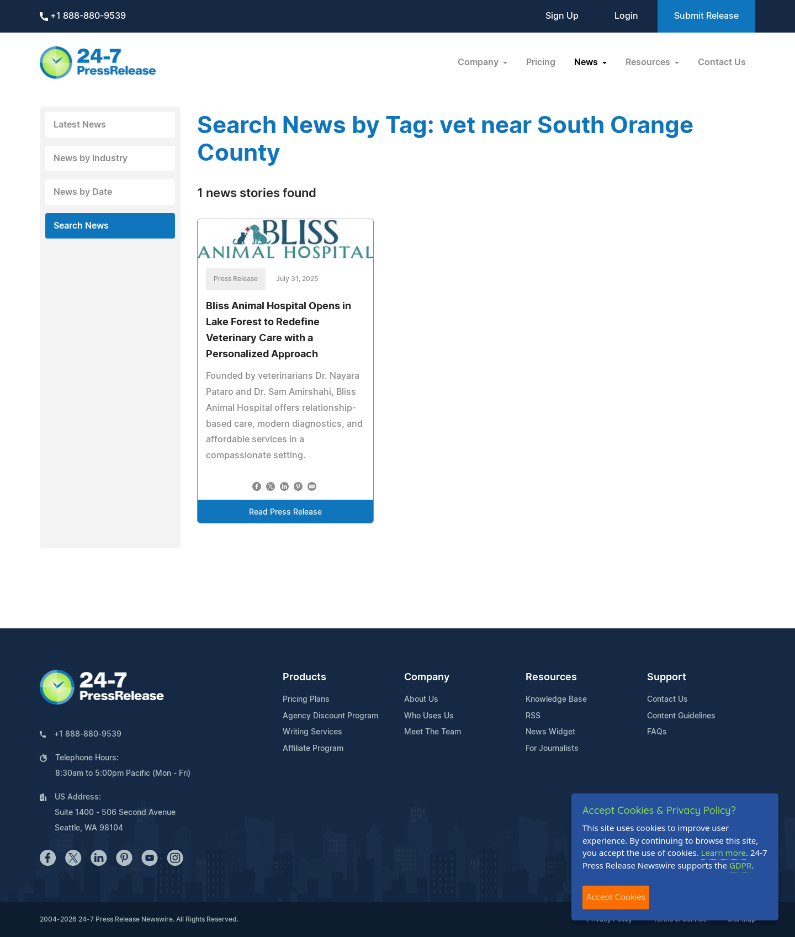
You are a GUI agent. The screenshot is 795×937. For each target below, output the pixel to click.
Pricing (540, 62)
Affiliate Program (313, 749)
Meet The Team (432, 732)
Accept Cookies (615, 897)
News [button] (587, 62)
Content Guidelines (681, 716)
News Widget (550, 732)
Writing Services (312, 732)
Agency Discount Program (330, 716)
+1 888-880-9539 (83, 16)
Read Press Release (285, 512)
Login (626, 16)
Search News (81, 225)
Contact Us (722, 62)
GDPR (740, 865)
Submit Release (706, 16)
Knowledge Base (556, 699)
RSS (533, 716)
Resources (551, 677)
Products (304, 677)
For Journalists (552, 749)
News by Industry (91, 158)
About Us (421, 699)
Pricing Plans (306, 699)
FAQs (657, 732)
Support (666, 677)
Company (426, 677)
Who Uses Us (429, 716)
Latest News (80, 124)
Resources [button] (649, 62)
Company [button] (479, 62)
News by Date (83, 192)
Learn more (723, 852)
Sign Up (562, 16)
